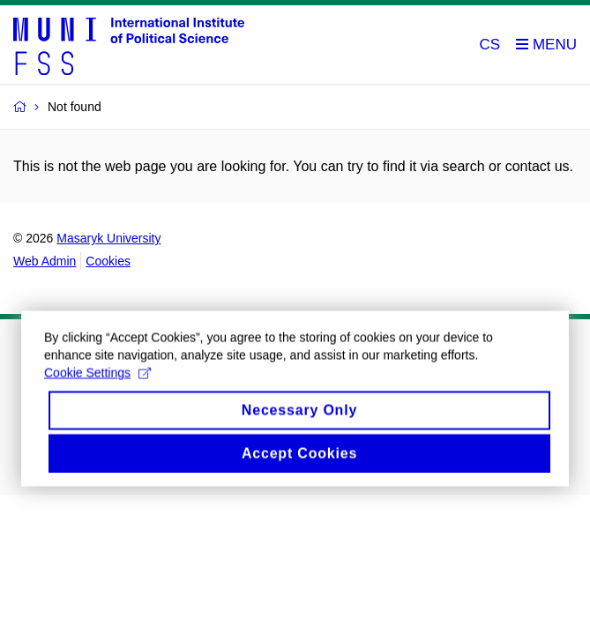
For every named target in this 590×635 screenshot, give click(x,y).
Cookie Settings (97, 382)
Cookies (108, 261)
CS (490, 44)
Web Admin (44, 261)
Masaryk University (108, 238)
